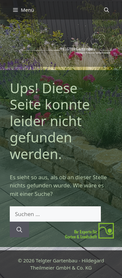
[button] (106, 10)
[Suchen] (19, 229)
